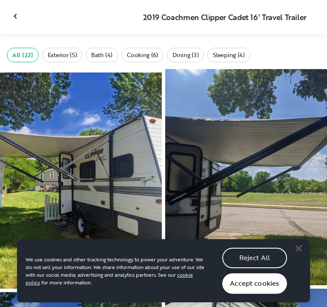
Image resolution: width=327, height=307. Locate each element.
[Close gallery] (16, 16)
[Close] (298, 251)
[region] (163, 273)
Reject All (254, 260)
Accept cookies (254, 286)
